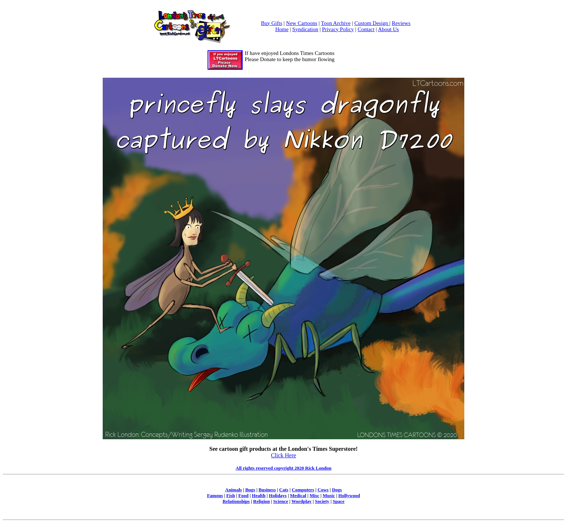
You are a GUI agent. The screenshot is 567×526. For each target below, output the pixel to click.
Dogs (337, 489)
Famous (215, 495)
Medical (298, 495)
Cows (322, 489)
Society (322, 501)
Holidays (278, 495)
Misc (314, 495)
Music (329, 495)
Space (339, 501)
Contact (366, 29)
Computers (303, 489)
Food (243, 495)
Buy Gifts (271, 23)
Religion (261, 501)
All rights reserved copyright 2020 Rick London (284, 468)
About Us (388, 29)
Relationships (236, 501)
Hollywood (349, 495)
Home (282, 29)
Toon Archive (336, 23)
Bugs (250, 489)
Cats (283, 489)
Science (280, 501)
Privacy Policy (338, 29)
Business (267, 489)
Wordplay (301, 501)
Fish (230, 495)
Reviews (401, 23)
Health (259, 495)
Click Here (283, 455)
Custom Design (371, 23)
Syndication (305, 29)
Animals (233, 489)
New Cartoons (301, 23)
